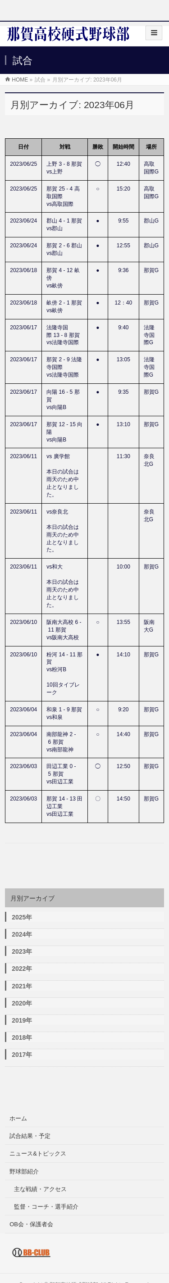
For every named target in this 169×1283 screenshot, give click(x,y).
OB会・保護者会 (31, 1224)
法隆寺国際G (149, 335)
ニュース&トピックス (37, 1153)
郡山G (151, 221)
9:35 (123, 392)
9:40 (123, 327)
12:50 (123, 766)
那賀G (151, 270)
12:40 (123, 164)
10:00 (123, 567)
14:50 (123, 799)
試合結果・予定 (29, 1136)
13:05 (123, 359)
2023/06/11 (23, 456)
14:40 (123, 734)
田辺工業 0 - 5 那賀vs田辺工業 (61, 774)
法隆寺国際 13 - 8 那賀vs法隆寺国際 (62, 335)
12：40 (123, 303)
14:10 (123, 654)
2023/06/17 (23, 327)
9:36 (123, 270)
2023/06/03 (23, 766)
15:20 (123, 189)
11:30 (123, 456)
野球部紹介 (24, 1171)
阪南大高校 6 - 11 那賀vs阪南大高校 (63, 630)
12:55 (123, 245)
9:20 (123, 709)
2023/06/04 (23, 709)
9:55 (123, 221)
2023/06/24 (23, 221)
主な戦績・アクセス (40, 1189)
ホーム (18, 1118)
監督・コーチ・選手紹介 (46, 1206)
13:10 (123, 424)
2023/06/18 (23, 270)
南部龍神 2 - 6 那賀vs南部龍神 (61, 742)
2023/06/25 (23, 164)
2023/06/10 (23, 622)
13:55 (123, 622)
